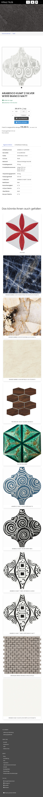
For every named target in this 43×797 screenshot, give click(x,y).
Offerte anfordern (21, 122)
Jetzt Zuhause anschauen (9, 765)
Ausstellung (6, 758)
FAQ (4, 760)
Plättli (14, 33)
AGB (4, 746)
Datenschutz (6, 748)
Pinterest (6, 787)
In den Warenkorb (21, 118)
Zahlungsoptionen (7, 734)
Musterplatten (6, 769)
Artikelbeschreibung (21, 145)
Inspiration (5, 762)
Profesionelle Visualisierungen (10, 773)
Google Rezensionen (9, 781)
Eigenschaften (7, 145)
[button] (41, 2)
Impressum (6, 744)
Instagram (6, 783)
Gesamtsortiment (6, 33)
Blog (4, 756)
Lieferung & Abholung (8, 732)
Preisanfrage (6, 771)
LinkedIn (6, 785)
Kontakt (5, 742)
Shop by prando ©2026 (9, 792)
